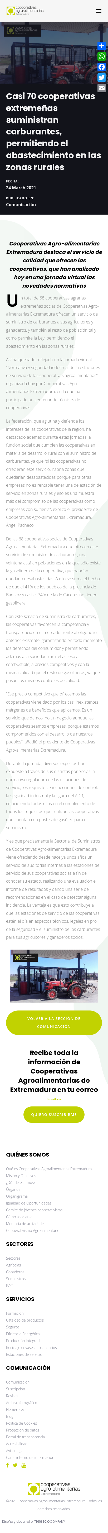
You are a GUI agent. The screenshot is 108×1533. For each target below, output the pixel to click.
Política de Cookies (21, 1423)
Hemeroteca (16, 1409)
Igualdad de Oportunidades (28, 1203)
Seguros (12, 1326)
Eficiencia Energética (23, 1333)
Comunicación (21, 204)
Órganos (13, 1189)
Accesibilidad (16, 1443)
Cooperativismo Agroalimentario (33, 1230)
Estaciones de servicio (24, 1354)
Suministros (16, 1278)
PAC (9, 1285)
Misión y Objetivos (21, 1175)
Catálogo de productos (25, 1320)
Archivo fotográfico (21, 1402)
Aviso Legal (15, 1450)
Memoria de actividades (26, 1223)
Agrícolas (13, 1265)
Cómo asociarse (19, 1216)
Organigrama (17, 1196)
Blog (9, 1416)
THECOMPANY (49, 1521)
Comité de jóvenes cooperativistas (34, 1209)
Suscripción (15, 1388)
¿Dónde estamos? (20, 1182)
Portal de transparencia (25, 1436)
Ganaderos (15, 1271)
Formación (15, 1313)
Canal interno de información (30, 1457)
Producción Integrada (24, 1340)
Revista (12, 1395)
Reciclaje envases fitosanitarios (31, 1347)
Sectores (13, 1258)
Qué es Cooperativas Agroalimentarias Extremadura (49, 1168)
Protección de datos (22, 1430)
